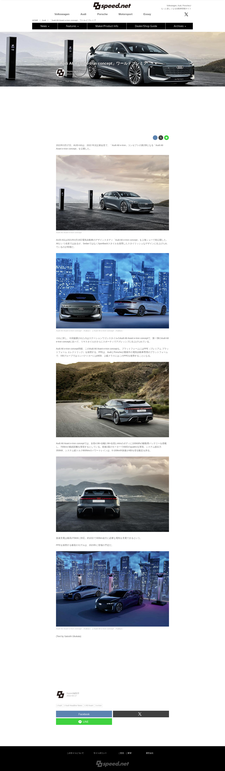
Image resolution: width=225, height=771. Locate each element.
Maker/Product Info (106, 26)
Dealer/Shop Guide (146, 26)
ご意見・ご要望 (124, 753)
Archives (180, 26)
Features (72, 26)
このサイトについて (75, 753)
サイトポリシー (100, 753)
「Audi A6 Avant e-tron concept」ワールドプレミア (101, 63)
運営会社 (149, 753)
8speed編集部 (74, 71)
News (44, 26)
